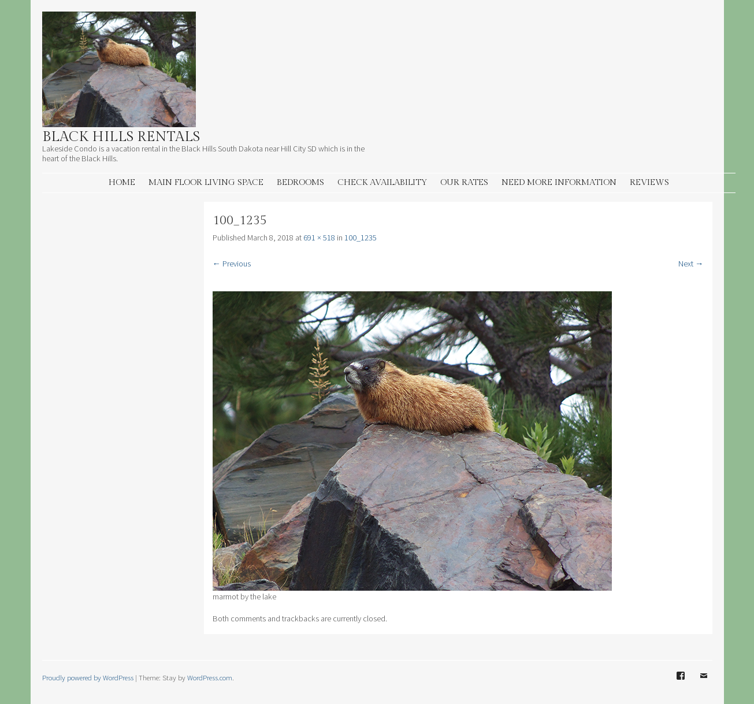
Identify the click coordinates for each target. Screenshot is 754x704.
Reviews (649, 182)
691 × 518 (319, 237)
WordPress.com (209, 677)
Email (703, 684)
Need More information (559, 182)
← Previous (232, 263)
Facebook (680, 684)
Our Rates (464, 182)
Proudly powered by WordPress (87, 677)
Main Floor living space (205, 182)
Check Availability (382, 182)
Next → (690, 263)
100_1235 (360, 237)
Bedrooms (300, 182)
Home (122, 182)
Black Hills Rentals (121, 137)
